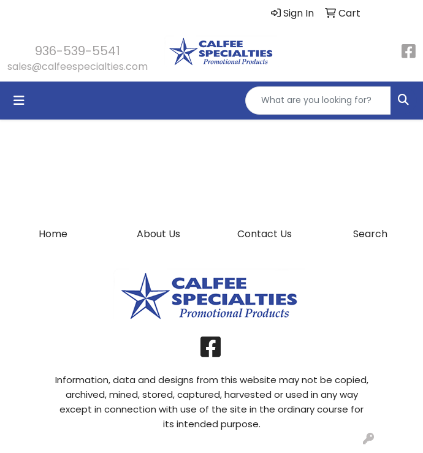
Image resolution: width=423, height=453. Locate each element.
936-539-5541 (77, 50)
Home (53, 234)
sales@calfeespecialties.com (77, 66)
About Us (158, 234)
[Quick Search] (318, 100)
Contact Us (264, 234)
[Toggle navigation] (19, 100)
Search (370, 234)
